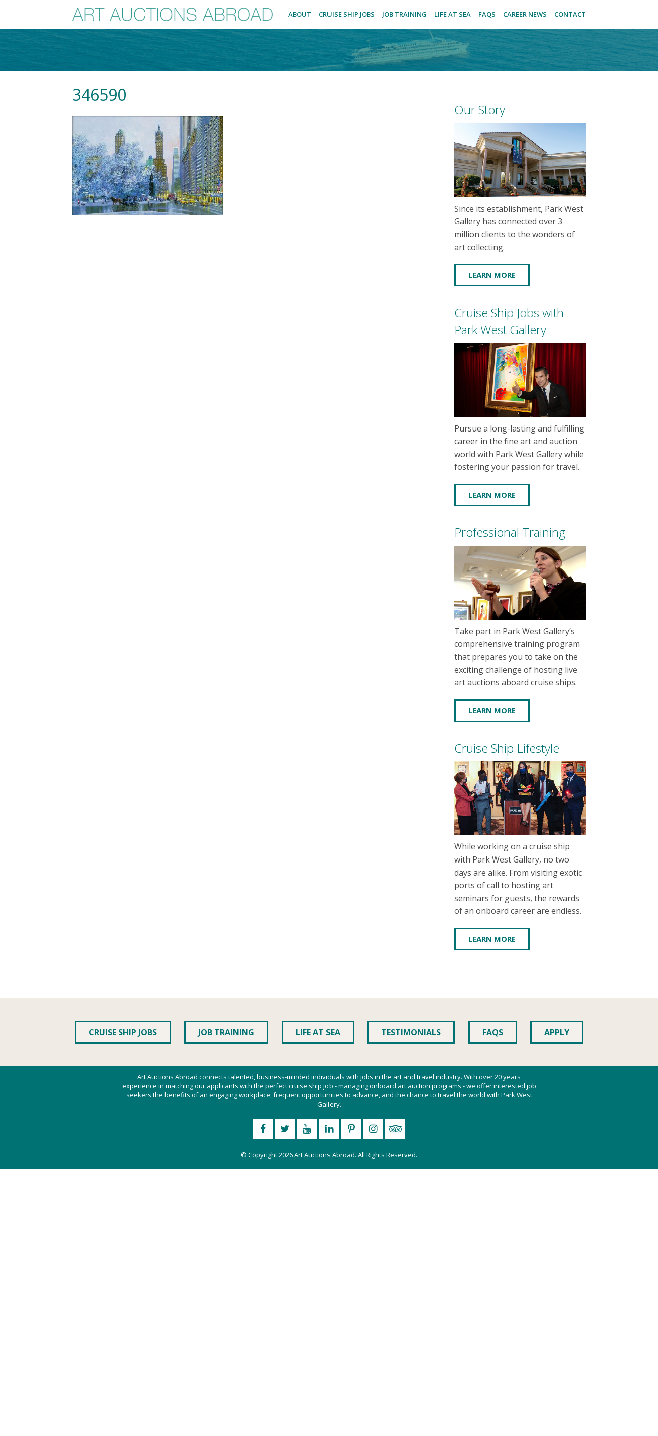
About (299, 14)
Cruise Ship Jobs (347, 14)
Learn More (492, 275)
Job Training (404, 14)
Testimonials (411, 1032)
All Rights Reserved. (387, 1154)
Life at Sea (452, 14)
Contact (570, 14)
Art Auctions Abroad (324, 1154)
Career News (525, 14)
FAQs (487, 14)
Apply (556, 1032)
